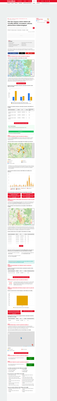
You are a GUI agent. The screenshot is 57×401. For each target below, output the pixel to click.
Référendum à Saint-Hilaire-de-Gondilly (28, 385)
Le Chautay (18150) (25, 370)
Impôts (12, 3)
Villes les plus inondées (21, 83)
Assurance (38, 3)
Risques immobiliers (15, 18)
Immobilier (20, 3)
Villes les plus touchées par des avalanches (14, 313)
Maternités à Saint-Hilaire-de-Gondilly (27, 380)
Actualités (20, 1)
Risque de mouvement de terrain (13, 45)
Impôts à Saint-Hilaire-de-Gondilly (27, 377)
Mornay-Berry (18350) (12, 370)
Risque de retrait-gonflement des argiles (14, 44)
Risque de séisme (11, 43)
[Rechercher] (45, 3)
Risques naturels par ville (27, 3)
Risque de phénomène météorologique (27, 42)
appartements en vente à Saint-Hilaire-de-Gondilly (25, 261)
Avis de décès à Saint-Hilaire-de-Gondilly (14, 376)
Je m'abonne (20, 131)
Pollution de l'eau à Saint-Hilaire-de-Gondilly (14, 196)
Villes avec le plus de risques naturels (21, 123)
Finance (34, 1)
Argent (10, 18)
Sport (25, 1)
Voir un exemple (46, 20)
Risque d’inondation (11, 42)
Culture (29, 1)
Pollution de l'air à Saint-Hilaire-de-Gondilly (28, 194)
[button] (9, 60)
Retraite (8, 3)
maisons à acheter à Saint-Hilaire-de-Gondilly (17, 262)
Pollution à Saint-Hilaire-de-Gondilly (14, 377)
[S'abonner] (42, 22)
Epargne (16, 3)
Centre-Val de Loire (22, 18)
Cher (26, 18)
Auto (38, 1)
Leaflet (23, 76)
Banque (34, 3)
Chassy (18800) (24, 369)
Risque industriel (24, 43)
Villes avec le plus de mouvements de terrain (21, 277)
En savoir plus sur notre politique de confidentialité (14, 133)
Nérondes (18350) (11, 371)
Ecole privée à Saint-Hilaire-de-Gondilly (28, 379)
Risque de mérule (24, 44)
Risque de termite (24, 45)
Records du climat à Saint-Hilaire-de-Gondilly (14, 194)
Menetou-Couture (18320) (12, 369)
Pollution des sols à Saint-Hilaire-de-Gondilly (28, 196)
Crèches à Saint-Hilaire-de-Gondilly (27, 378)
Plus (42, 1)
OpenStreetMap (29, 76)
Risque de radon (11, 46)
